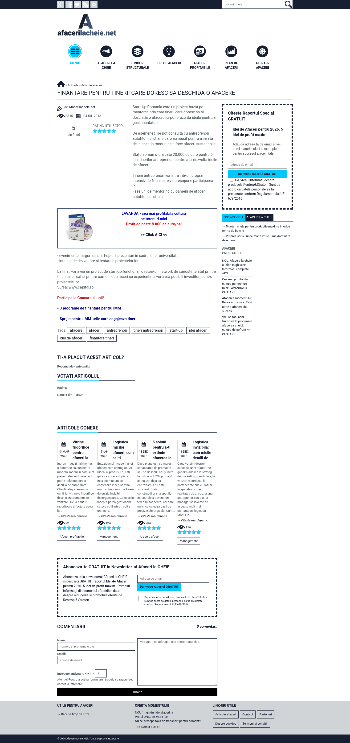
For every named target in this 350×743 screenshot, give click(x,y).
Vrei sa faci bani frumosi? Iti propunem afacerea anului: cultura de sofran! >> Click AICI (237, 325)
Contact (247, 714)
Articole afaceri (150, 536)
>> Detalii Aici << (148, 727)
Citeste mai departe (74, 516)
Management (109, 536)
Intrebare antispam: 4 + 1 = (75, 673)
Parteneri (265, 714)
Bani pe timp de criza (75, 714)
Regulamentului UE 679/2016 (171, 604)
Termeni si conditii (255, 723)
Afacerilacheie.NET (61, 83)
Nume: (61, 640)
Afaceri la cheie (259, 217)
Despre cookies (225, 723)
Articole (73, 85)
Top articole (233, 217)
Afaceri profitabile (72, 536)
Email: (61, 654)
